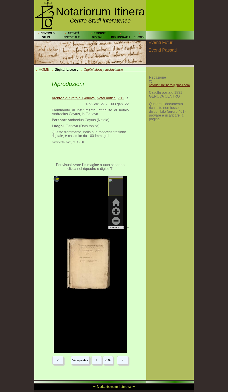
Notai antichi (106, 98)
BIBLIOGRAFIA (120, 37)
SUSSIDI (139, 37)
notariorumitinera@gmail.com (169, 85)
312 (121, 98)
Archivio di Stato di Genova (73, 98)
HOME (44, 69)
